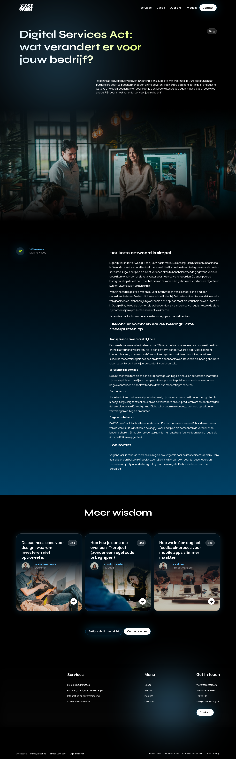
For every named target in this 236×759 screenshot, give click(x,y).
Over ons (149, 701)
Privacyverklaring (38, 753)
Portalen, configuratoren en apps (85, 690)
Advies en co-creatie (78, 701)
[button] (146, 7)
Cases (161, 7)
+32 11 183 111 (203, 696)
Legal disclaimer (77, 753)
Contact (208, 7)
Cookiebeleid (21, 753)
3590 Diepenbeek (206, 690)
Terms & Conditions (57, 753)
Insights (149, 696)
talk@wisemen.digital (207, 701)
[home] (26, 7)
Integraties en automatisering (83, 696)
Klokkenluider (155, 753)
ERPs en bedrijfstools (79, 685)
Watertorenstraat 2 (207, 685)
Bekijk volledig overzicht (104, 631)
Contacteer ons (137, 631)
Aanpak (148, 690)
